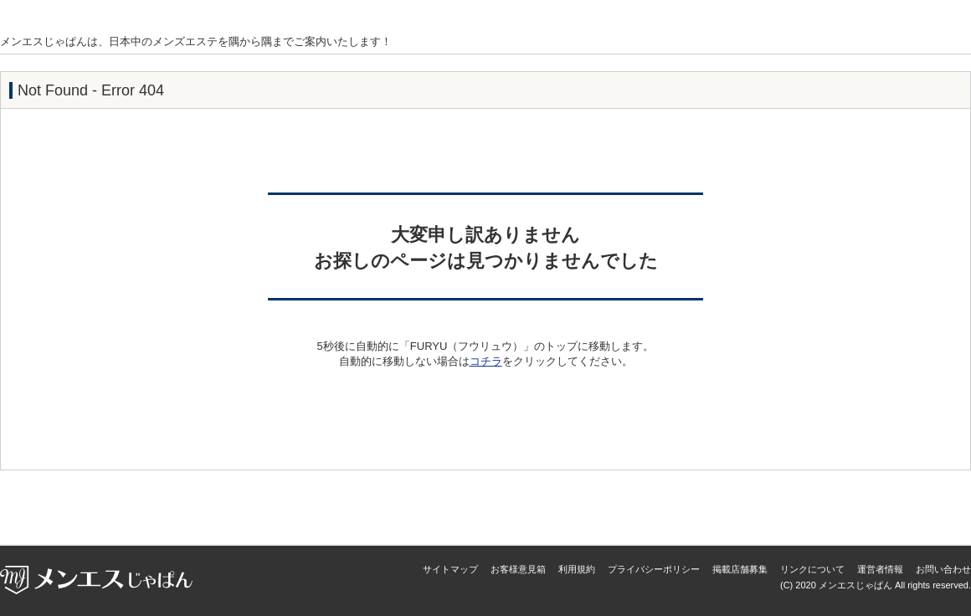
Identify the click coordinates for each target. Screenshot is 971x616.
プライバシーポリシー (654, 569)
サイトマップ (450, 569)
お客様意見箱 (518, 569)
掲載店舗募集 (740, 569)
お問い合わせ (943, 569)
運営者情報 (880, 569)
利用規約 (576, 569)
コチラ (486, 361)
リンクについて (812, 569)
